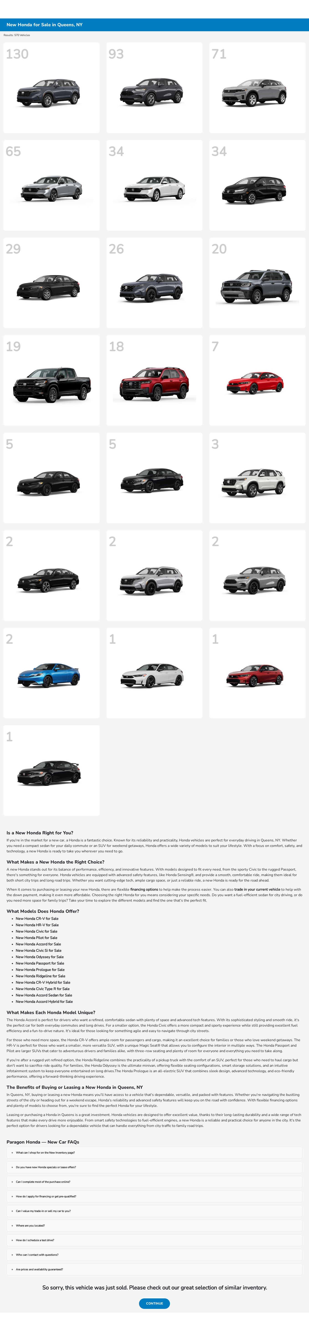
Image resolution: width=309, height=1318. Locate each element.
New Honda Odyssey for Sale (40, 957)
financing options (144, 889)
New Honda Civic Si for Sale (38, 950)
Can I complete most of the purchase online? (43, 1182)
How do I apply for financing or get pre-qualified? (46, 1196)
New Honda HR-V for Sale (37, 925)
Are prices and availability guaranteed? (39, 1269)
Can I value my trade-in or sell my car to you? (43, 1211)
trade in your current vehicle (257, 889)
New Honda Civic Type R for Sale (43, 988)
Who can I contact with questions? (37, 1255)
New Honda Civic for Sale (36, 931)
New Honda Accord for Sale (38, 944)
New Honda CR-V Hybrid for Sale (43, 982)
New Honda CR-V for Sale (37, 918)
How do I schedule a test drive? (35, 1240)
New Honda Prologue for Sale (40, 969)
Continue (154, 1303)
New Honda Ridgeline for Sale (40, 976)
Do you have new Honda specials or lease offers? (46, 1167)
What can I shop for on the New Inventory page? (45, 1153)
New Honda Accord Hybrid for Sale (44, 1001)
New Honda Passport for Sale (40, 963)
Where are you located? (30, 1225)
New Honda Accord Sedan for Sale (44, 995)
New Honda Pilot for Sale (36, 937)
